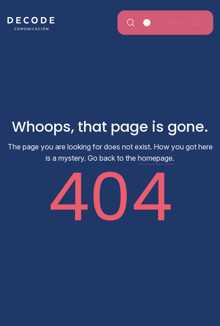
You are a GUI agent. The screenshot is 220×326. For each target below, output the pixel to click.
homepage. (156, 158)
